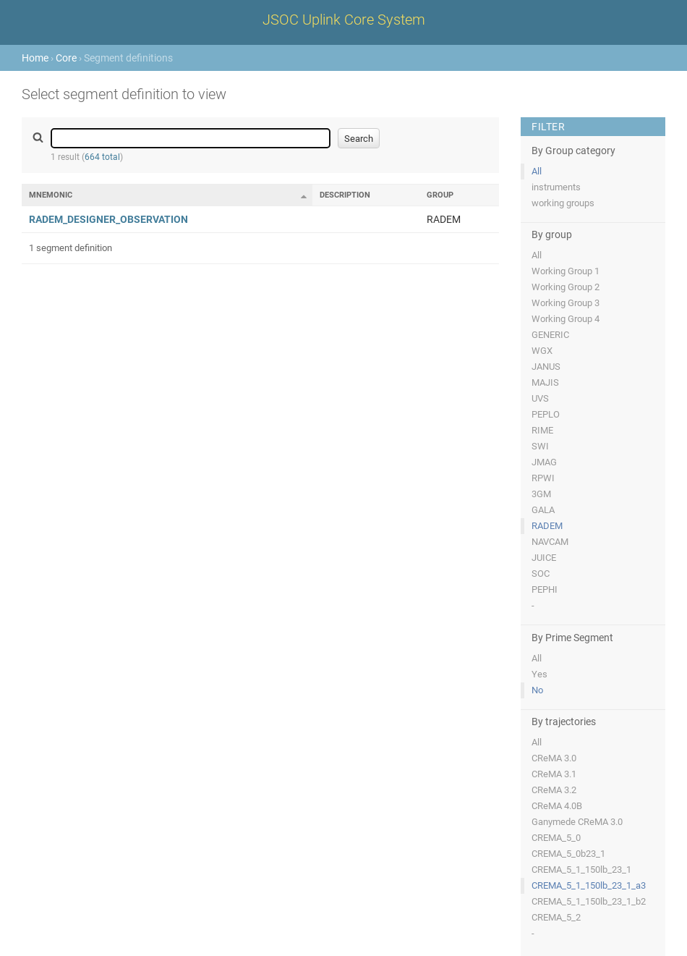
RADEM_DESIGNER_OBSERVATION (108, 219)
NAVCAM (550, 541)
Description (345, 195)
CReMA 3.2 (554, 789)
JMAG (544, 462)
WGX (542, 350)
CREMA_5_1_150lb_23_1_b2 (589, 901)
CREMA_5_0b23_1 (568, 853)
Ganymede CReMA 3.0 (577, 821)
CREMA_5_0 (556, 837)
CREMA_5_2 (556, 917)
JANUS (546, 366)
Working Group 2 (565, 287)
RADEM (547, 525)
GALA (543, 509)
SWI (540, 446)
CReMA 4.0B (557, 805)
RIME (542, 430)
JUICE (544, 557)
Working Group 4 (565, 318)
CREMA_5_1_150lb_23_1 (581, 869)
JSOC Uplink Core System (344, 19)
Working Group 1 (565, 271)
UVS (540, 398)
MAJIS (545, 382)
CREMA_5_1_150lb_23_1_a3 (589, 885)
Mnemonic (50, 195)
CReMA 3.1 (554, 774)
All (537, 171)
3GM (541, 493)
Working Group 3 (565, 302)
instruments (556, 187)
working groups (563, 203)
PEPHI (545, 589)
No (537, 690)
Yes (539, 674)
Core (66, 58)
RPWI (543, 478)
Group (440, 195)
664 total (102, 157)
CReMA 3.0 (554, 758)
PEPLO (546, 414)
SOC (541, 573)
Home (35, 58)
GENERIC (550, 334)
